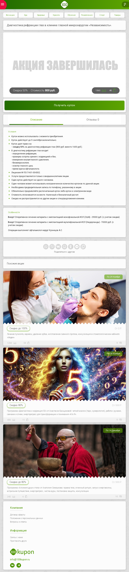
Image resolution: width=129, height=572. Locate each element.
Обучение (72, 15)
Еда (25, 15)
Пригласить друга (18, 541)
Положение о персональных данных (26, 518)
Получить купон (64, 105)
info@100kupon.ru (20, 559)
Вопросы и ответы (18, 522)
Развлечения (87, 15)
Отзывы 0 (93, 119)
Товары (117, 15)
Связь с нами (16, 537)
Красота (56, 15)
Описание (36, 119)
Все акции (10, 15)
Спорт (102, 15)
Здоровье (41, 15)
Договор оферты (17, 515)
